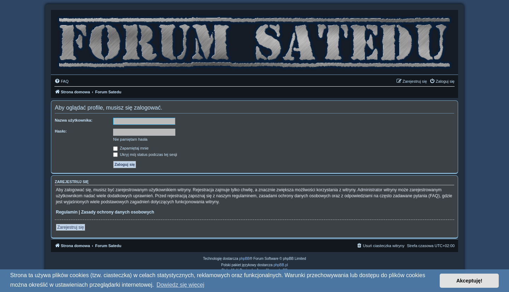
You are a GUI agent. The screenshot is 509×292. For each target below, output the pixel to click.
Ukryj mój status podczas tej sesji (145, 154)
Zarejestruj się (70, 227)
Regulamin (66, 212)
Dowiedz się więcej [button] (180, 285)
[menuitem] (61, 81)
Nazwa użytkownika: (73, 120)
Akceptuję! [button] (469, 281)
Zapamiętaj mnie (130, 148)
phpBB (244, 259)
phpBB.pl (281, 265)
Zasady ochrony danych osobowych (117, 212)
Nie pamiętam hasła (130, 139)
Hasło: (61, 131)
